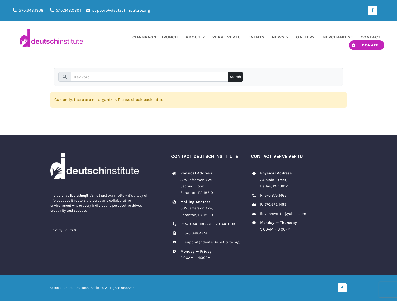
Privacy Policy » (63, 230)
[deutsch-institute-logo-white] (94, 155)
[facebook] (372, 10)
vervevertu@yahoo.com (285, 213)
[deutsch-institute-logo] (51, 30)
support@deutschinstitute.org (118, 10)
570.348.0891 (68, 10)
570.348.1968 (31, 10)
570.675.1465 (276, 195)
